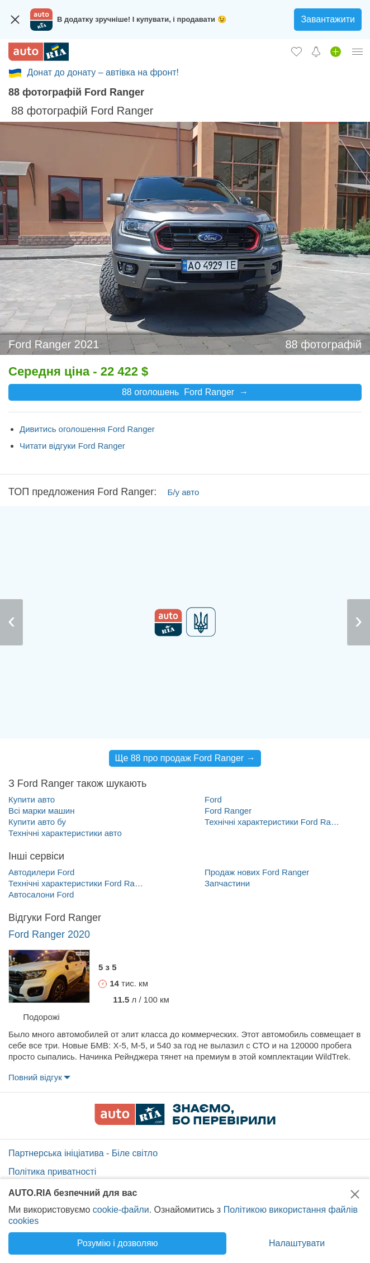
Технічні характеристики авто (65, 833)
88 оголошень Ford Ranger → (185, 392)
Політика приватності (52, 1171)
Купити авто (31, 799)
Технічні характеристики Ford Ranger (273, 822)
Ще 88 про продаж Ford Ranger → (185, 758)
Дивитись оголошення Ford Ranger (87, 429)
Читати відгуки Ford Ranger (72, 445)
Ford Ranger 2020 (49, 934)
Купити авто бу (37, 822)
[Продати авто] (335, 51)
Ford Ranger (228, 810)
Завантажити (328, 19)
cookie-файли (121, 1209)
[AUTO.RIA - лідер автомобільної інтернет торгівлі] (38, 51)
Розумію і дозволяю (117, 1243)
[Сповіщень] (316, 51)
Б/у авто (184, 492)
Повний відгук (35, 1077)
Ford (213, 799)
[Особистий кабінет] (357, 51)
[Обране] (296, 51)
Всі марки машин (41, 810)
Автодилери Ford (41, 872)
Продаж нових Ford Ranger (257, 872)
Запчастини (227, 883)
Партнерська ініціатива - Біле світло (83, 1153)
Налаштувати (297, 1243)
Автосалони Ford (41, 894)
